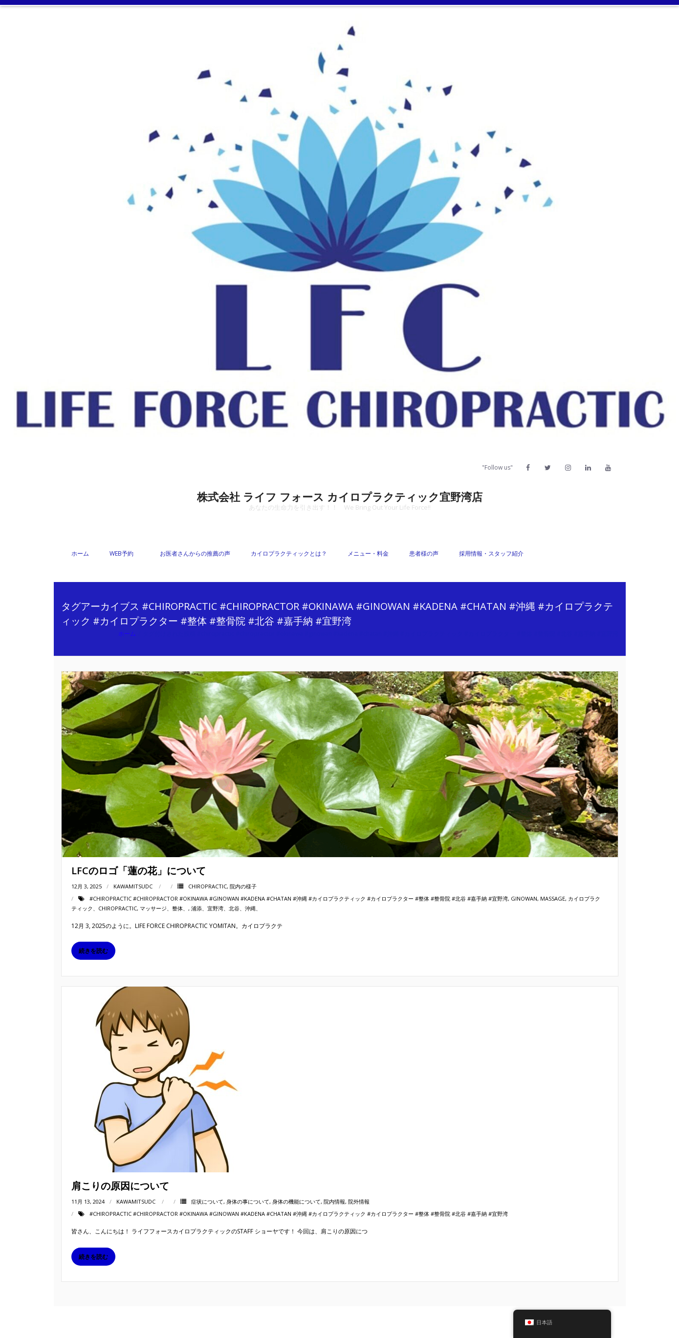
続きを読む (93, 951)
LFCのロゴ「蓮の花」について (138, 870)
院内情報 (334, 1201)
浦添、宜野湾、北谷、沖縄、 (226, 908)
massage (552, 898)
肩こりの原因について (120, 1185)
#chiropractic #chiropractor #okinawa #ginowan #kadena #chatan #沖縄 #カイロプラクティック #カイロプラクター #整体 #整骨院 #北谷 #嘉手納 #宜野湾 (298, 898)
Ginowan (524, 898)
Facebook (490, 1321)
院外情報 (359, 1201)
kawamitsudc (133, 886)
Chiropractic (207, 886)
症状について (207, 1201)
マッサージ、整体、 (164, 908)
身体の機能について (296, 1201)
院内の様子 (243, 886)
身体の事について (247, 1201)
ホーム (80, 553)
